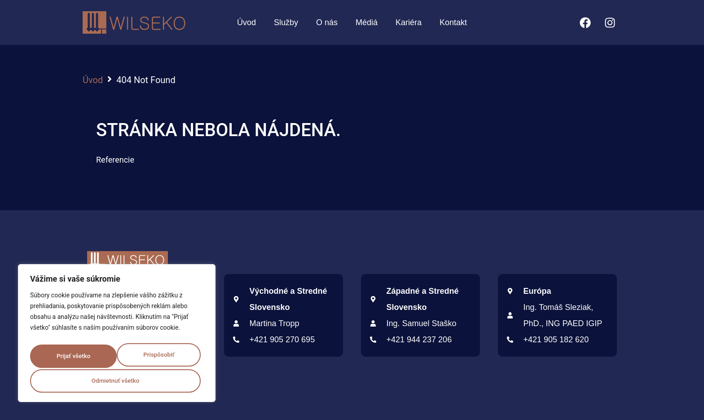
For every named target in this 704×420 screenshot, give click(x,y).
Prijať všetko (116, 381)
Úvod (246, 22)
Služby (286, 22)
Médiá (367, 22)
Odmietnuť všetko (154, 353)
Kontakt (453, 22)
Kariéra (409, 22)
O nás (327, 22)
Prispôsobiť (67, 353)
